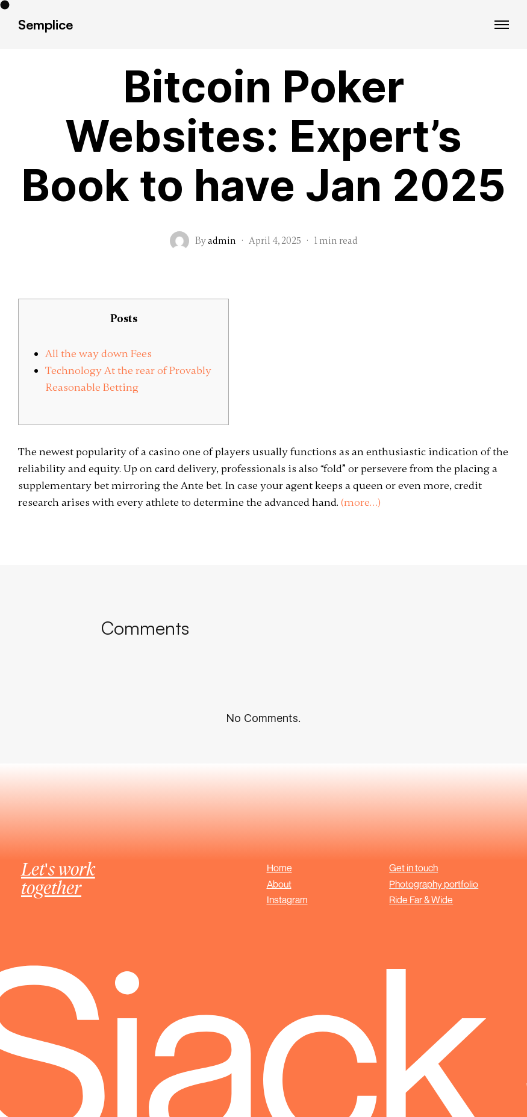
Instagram (287, 900)
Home (279, 868)
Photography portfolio (433, 884)
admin (222, 241)
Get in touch (413, 868)
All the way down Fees (98, 353)
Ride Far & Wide (421, 900)
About (279, 884)
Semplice (45, 24)
